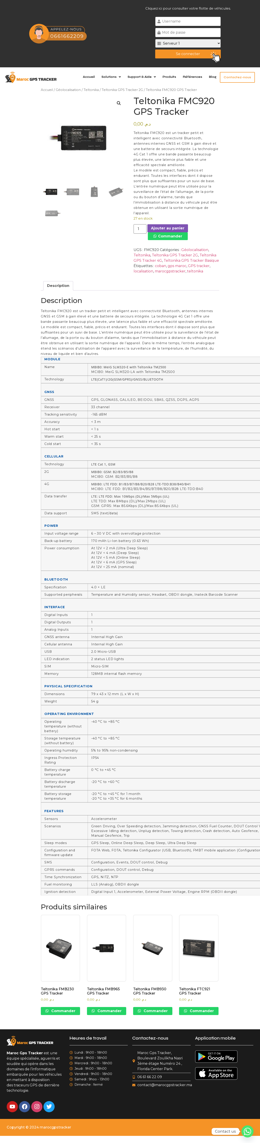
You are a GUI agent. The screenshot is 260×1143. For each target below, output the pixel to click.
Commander (170, 236)
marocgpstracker (170, 271)
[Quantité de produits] (140, 229)
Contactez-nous (239, 77)
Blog (215, 76)
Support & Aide (144, 76)
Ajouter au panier (167, 228)
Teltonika (91, 90)
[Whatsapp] (247, 1131)
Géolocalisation (68, 90)
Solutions (114, 76)
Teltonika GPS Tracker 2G (122, 90)
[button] (114, 77)
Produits (172, 76)
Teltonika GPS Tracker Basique (191, 260)
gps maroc (177, 266)
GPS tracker (199, 266)
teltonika (195, 271)
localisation (143, 271)
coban (160, 266)
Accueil (91, 76)
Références (195, 76)
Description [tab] (58, 286)
